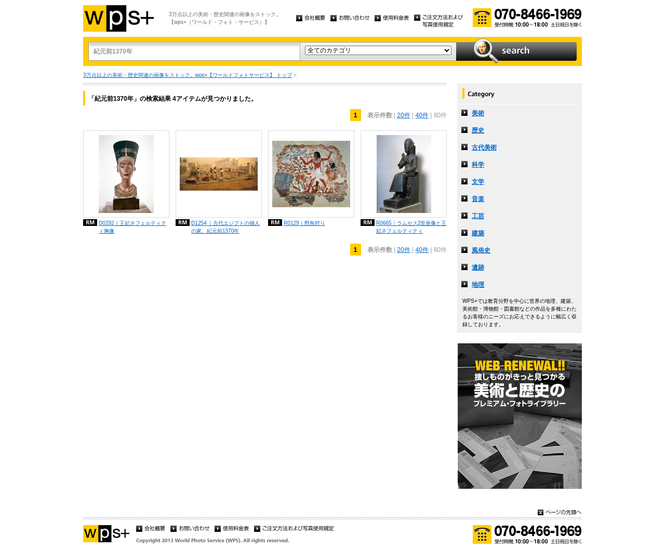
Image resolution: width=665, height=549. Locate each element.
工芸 (478, 216)
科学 (478, 164)
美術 (478, 113)
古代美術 (484, 147)
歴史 (478, 130)
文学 (478, 181)
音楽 (478, 199)
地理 (478, 284)
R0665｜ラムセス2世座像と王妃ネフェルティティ (411, 227)
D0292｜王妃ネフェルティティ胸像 (132, 227)
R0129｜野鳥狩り (304, 223)
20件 (403, 115)
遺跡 (478, 267)
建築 (478, 233)
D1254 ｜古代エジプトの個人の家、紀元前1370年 (225, 227)
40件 (422, 115)
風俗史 (481, 250)
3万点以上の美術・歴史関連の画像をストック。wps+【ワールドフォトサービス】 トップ (187, 75)
